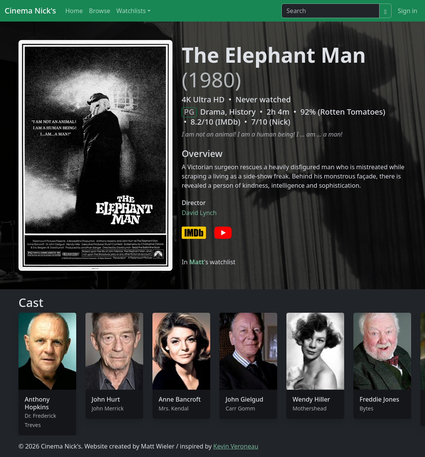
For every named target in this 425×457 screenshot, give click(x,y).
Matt (196, 262)
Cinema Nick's (30, 10)
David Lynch (199, 212)
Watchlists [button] (131, 11)
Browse (99, 11)
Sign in (407, 11)
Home (74, 11)
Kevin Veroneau (235, 446)
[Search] (330, 10)
